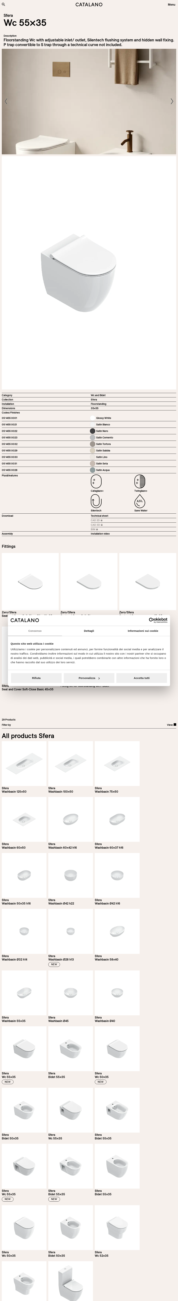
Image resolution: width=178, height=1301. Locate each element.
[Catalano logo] (89, 4)
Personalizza (89, 678)
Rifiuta (36, 678)
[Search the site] (3, 4)
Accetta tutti (142, 678)
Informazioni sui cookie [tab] (143, 630)
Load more (89, 1198)
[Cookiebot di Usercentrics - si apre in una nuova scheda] (151, 620)
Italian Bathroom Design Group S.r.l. (86, 1294)
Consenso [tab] (34, 630)
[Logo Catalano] (15, 1274)
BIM (99, 529)
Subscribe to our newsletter (26, 1233)
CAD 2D (99, 520)
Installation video (100, 533)
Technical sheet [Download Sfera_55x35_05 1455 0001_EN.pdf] (99, 515)
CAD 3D (99, 525)
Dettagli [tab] (89, 630)
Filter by (6, 724)
